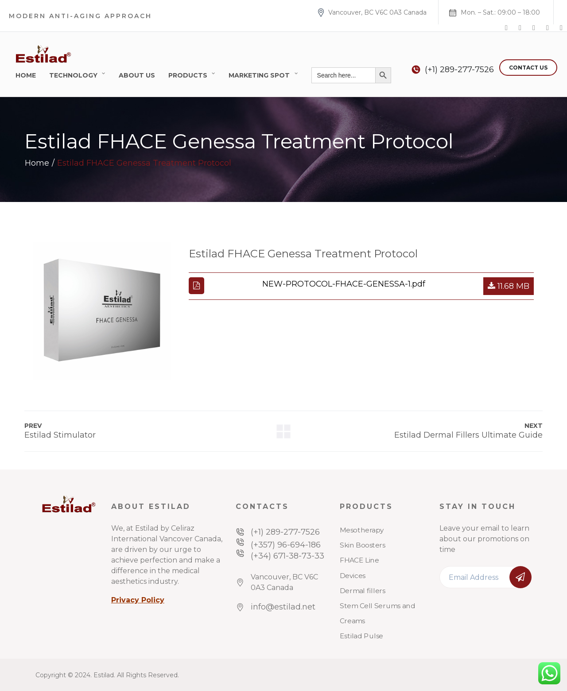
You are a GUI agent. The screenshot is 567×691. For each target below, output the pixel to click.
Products (187, 75)
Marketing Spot (259, 75)
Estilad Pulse (361, 636)
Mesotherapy (362, 530)
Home (26, 75)
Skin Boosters (362, 545)
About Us (137, 75)
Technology (73, 75)
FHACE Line (359, 560)
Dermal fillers (362, 591)
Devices (352, 575)
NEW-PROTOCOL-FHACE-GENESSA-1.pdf (343, 284)
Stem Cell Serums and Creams (377, 613)
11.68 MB (508, 286)
